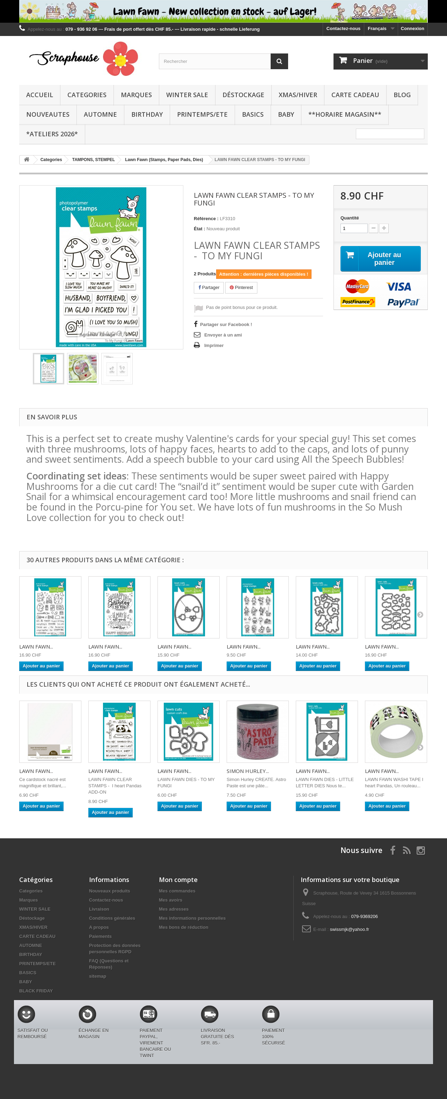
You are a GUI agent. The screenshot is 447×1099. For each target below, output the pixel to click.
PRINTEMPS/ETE (202, 114)
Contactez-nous (344, 28)
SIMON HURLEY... (248, 770)
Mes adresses (174, 909)
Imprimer (214, 345)
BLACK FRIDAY (36, 990)
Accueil (39, 95)
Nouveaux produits (109, 891)
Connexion (412, 28)
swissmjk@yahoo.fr (349, 929)
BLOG (402, 95)
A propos (99, 927)
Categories (87, 95)
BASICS (253, 114)
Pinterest (241, 287)
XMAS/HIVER (298, 95)
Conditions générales (112, 918)
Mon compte (178, 879)
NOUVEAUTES (47, 114)
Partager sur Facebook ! (226, 324)
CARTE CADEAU (355, 95)
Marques (136, 95)
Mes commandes (177, 891)
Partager (208, 287)
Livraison (99, 909)
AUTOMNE (100, 114)
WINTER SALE (187, 95)
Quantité (349, 217)
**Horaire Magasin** (344, 114)
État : (199, 228)
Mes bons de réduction (183, 927)
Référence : (206, 218)
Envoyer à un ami (223, 335)
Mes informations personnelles (192, 918)
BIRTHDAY (147, 114)
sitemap (97, 976)
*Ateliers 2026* (52, 134)
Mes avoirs (170, 900)
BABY (286, 114)
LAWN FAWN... (36, 646)
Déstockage (243, 95)
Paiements (100, 936)
